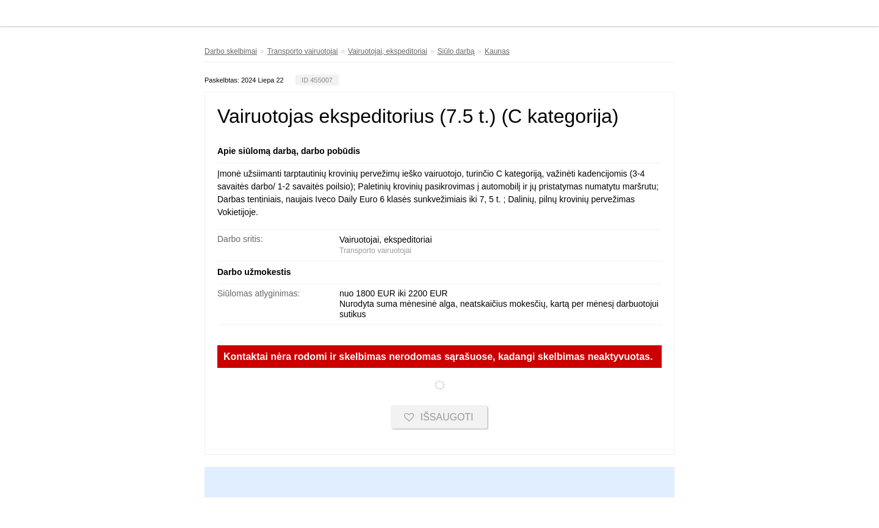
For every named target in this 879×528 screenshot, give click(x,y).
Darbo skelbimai (230, 51)
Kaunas (497, 51)
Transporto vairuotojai (302, 51)
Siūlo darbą (456, 51)
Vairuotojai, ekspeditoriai (387, 51)
